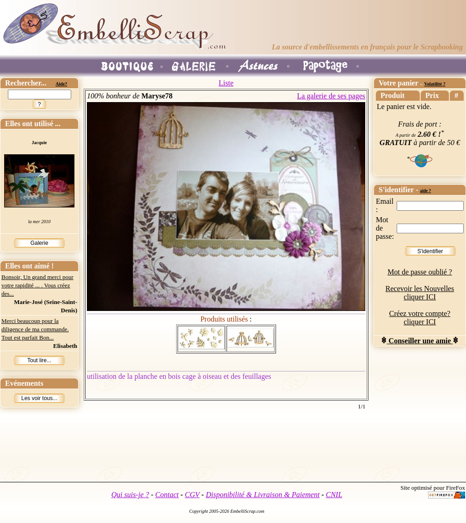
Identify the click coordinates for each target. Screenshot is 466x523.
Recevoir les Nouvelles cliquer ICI (420, 293)
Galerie (40, 243)
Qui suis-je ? (130, 495)
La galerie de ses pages (331, 96)
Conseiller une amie (420, 341)
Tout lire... (39, 360)
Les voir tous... (39, 398)
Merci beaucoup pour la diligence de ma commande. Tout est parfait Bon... (35, 329)
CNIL (334, 495)
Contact (167, 495)
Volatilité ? (434, 83)
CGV (192, 495)
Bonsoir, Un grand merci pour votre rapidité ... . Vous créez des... (37, 285)
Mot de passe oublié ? (419, 272)
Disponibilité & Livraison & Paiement (262, 495)
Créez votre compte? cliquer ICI (419, 318)
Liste (226, 83)
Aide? (61, 83)
